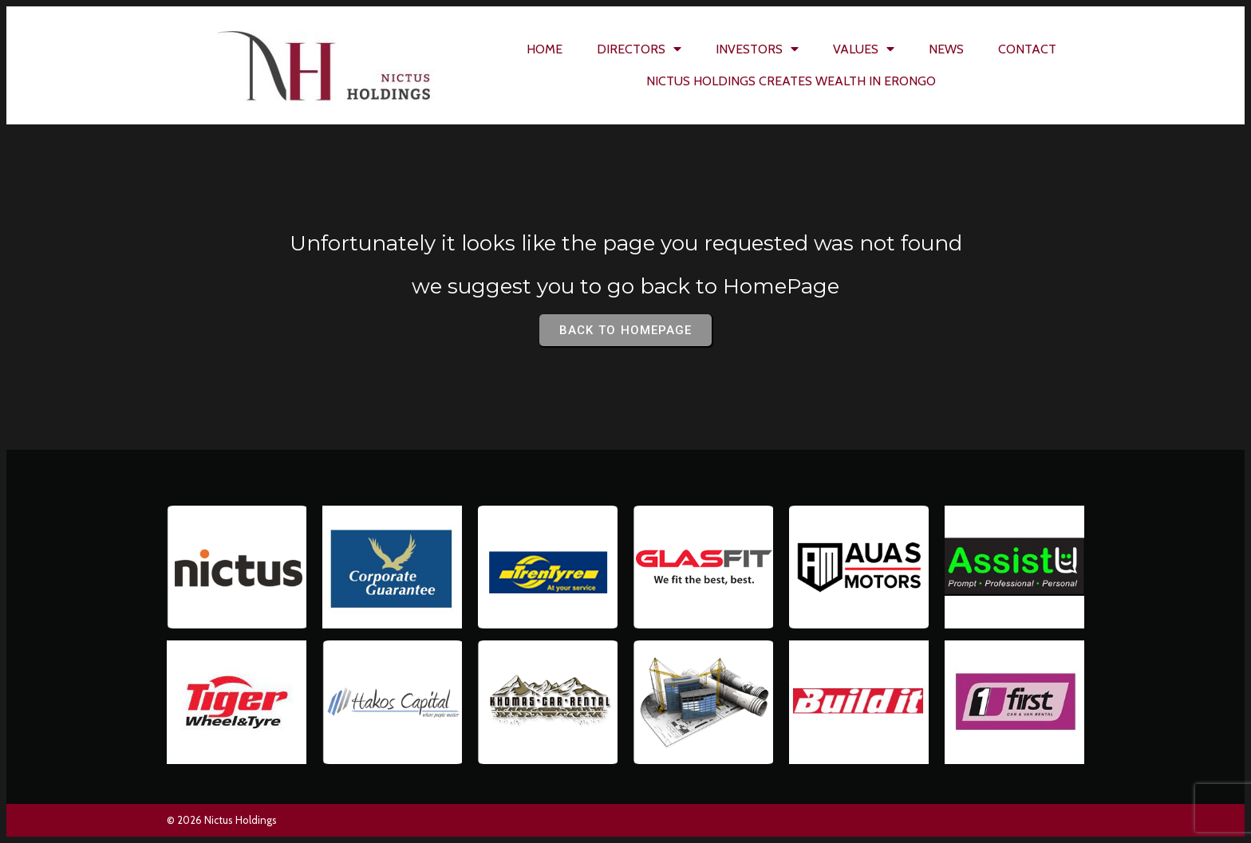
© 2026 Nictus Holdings (222, 819)
